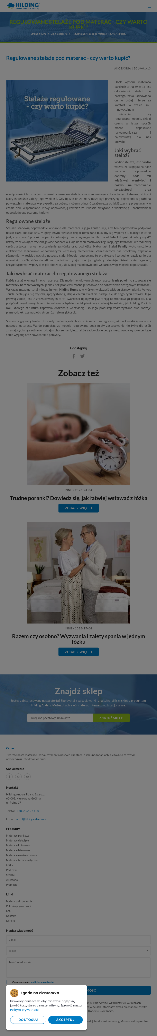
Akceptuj (65, 1019)
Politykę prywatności (24, 1010)
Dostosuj (28, 1019)
